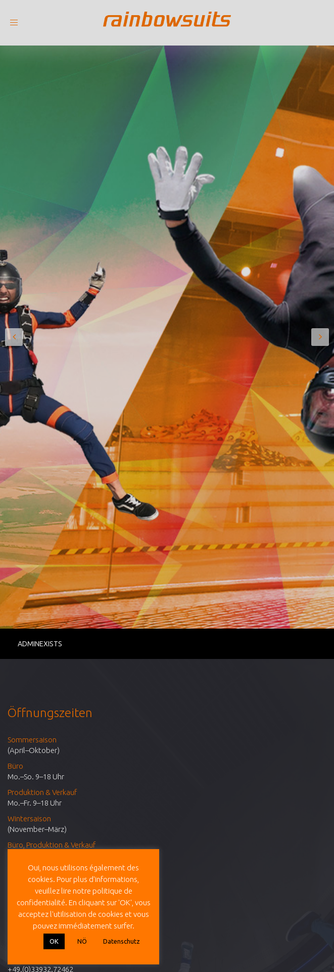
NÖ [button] (82, 941)
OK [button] (54, 941)
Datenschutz (121, 941)
